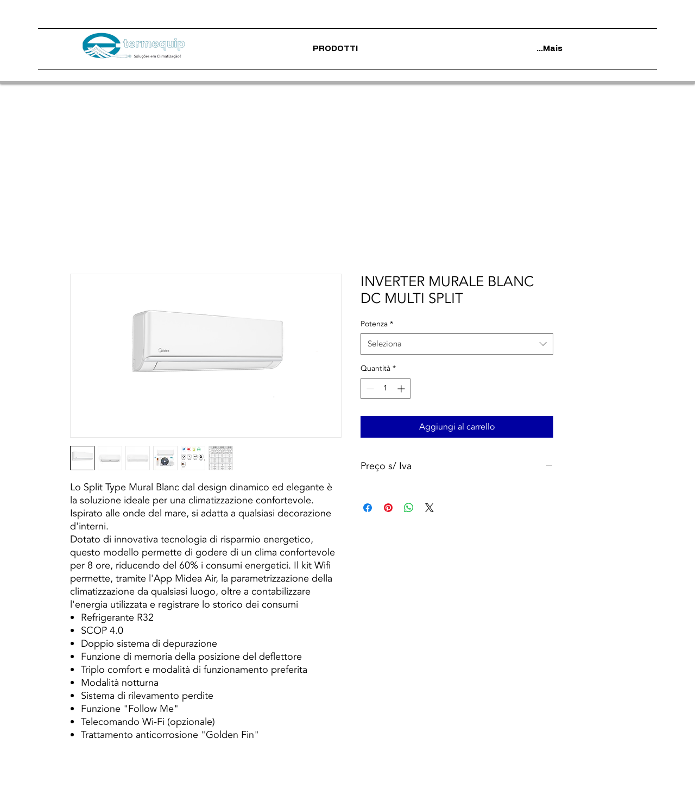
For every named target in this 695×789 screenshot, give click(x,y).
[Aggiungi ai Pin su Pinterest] (388, 507)
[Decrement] (369, 388)
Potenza (377, 324)
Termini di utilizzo (266, 780)
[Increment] (402, 388)
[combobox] (457, 344)
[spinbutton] (385, 388)
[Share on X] (429, 507)
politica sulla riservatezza (341, 780)
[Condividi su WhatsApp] (408, 507)
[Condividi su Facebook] (367, 507)
